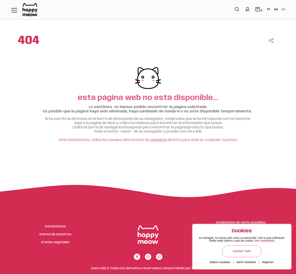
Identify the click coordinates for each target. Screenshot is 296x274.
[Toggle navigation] (14, 11)
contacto (159, 140)
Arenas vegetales (55, 242)
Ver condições (264, 240)
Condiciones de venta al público (241, 222)
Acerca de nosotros (55, 234)
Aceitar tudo (242, 251)
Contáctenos (55, 226)
